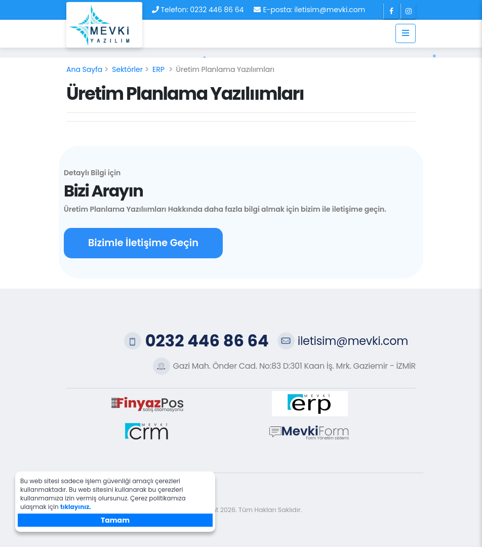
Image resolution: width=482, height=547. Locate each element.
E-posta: (277, 10)
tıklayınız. (75, 506)
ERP (158, 69)
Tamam (115, 520)
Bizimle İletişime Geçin (143, 243)
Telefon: (174, 10)
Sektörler (127, 69)
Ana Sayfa (84, 69)
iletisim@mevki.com (329, 10)
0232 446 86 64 (217, 10)
